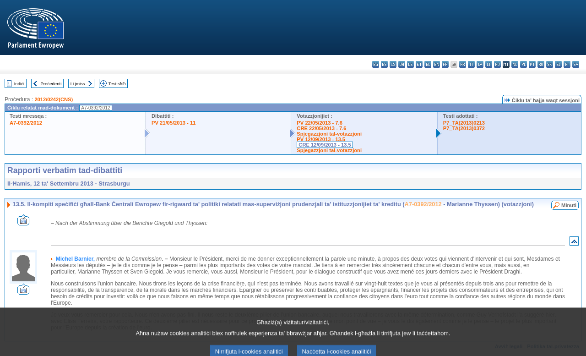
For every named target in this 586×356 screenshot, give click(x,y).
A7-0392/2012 (26, 123)
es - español (384, 64)
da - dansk (401, 64)
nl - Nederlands (514, 64)
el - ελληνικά (427, 64)
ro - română (540, 64)
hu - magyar (497, 64)
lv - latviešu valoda (480, 64)
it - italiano (471, 64)
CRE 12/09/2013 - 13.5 (324, 145)
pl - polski (523, 64)
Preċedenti (50, 83)
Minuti (568, 205)
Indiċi (19, 83)
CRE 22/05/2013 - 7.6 (321, 128)
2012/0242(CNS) (53, 99)
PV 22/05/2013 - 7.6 (319, 123)
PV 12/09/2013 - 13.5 (321, 139)
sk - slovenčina (549, 64)
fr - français (445, 64)
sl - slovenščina (558, 64)
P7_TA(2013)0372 (464, 128)
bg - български (375, 64)
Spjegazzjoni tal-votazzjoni (329, 134)
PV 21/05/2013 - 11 (173, 123)
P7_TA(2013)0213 (464, 123)
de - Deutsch (410, 64)
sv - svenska (575, 64)
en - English (436, 64)
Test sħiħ (117, 83)
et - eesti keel (419, 64)
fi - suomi (567, 64)
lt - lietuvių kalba (488, 64)
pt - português (532, 64)
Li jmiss (78, 83)
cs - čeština (393, 64)
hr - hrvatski (462, 64)
